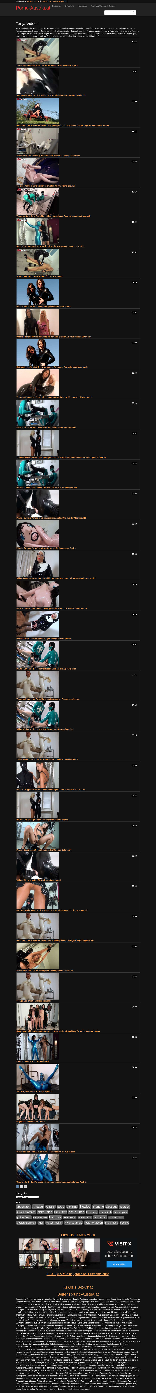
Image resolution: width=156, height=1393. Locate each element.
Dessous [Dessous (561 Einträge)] (111, 1206)
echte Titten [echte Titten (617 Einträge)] (76, 1212)
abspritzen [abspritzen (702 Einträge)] (24, 1206)
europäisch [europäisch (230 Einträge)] (105, 1212)
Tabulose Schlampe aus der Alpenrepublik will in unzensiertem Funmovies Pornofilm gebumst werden (61, 457)
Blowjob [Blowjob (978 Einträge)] (84, 1206)
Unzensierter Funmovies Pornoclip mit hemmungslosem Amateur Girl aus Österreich (54, 337)
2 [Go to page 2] (21, 1187)
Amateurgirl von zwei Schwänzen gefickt (34, 1091)
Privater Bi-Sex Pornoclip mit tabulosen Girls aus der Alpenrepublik (46, 427)
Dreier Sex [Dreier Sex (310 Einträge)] (60, 1212)
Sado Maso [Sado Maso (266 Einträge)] (111, 1222)
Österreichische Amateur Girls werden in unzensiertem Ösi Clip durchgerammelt (52, 910)
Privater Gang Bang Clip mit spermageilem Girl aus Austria (42, 820)
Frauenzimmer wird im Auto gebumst (33, 1061)
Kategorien (56, 6)
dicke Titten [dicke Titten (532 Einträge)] (45, 1212)
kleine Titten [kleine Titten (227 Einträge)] (84, 1217)
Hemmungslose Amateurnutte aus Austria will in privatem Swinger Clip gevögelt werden (55, 940)
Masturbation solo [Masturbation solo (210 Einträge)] (26, 1222)
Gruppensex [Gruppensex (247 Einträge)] (40, 1217)
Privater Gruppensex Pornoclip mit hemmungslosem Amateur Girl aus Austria (51, 790)
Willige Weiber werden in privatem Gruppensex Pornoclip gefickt (45, 729)
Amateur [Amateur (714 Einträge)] (38, 1206)
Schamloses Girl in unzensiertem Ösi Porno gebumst (40, 276)
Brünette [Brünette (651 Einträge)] (98, 1206)
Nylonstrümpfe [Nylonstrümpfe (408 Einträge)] (73, 1222)
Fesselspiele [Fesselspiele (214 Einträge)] (120, 1212)
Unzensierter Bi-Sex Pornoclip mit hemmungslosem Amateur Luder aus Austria (51, 1182)
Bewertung (69, 6)
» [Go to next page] (25, 1187)
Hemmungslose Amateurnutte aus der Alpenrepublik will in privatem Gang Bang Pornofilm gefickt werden (63, 125)
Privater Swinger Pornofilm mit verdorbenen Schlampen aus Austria (46, 548)
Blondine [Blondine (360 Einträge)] (72, 1206)
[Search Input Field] (117, 12)
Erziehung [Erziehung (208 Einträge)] (91, 1212)
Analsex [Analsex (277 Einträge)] (50, 1206)
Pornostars (82, 6)
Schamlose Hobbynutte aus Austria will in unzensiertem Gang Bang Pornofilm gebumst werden (58, 1031)
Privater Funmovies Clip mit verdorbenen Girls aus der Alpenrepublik (47, 488)
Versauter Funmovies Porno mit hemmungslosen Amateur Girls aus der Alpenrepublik (54, 397)
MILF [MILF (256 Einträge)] (41, 1222)
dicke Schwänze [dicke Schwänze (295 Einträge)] (26, 1212)
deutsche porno (59, 1)
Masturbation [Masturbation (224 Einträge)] (116, 1217)
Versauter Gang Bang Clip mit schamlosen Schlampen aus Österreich (47, 759)
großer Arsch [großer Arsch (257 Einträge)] (24, 1217)
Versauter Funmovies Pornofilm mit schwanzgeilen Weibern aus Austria (48, 699)
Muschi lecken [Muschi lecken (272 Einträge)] (54, 1222)
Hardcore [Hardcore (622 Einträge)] (55, 1217)
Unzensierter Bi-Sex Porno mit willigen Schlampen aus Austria (44, 639)
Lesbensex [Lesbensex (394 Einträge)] (100, 1217)
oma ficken (46, 1)
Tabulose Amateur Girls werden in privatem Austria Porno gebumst (46, 186)
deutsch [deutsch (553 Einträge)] (124, 1206)
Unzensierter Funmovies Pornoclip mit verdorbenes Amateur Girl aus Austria (50, 246)
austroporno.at (33, 1)
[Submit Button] (133, 12)
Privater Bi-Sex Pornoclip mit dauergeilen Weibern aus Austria (44, 307)
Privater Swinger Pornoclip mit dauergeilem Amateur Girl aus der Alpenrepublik (51, 518)
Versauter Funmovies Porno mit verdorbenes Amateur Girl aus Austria (47, 65)
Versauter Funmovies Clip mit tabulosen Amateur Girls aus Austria (46, 1152)
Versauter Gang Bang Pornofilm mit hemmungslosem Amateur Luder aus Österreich (53, 216)
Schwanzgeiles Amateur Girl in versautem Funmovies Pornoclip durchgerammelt (52, 367)
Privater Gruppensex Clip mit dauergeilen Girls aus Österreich (44, 850)
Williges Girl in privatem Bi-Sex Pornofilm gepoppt (39, 880)
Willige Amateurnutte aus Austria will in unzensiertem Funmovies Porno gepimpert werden (56, 578)
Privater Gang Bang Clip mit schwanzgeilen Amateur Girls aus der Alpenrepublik (52, 608)
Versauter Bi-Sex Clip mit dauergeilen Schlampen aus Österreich (45, 971)
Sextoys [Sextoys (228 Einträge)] (124, 1222)
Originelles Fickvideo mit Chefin (31, 1122)
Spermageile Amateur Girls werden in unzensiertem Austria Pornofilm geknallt (51, 95)
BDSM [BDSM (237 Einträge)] (61, 1206)
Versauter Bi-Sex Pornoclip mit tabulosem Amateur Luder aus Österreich (48, 156)
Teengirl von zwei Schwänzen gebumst (34, 1001)
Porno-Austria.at (33, 8)
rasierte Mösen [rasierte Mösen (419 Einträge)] (93, 1222)
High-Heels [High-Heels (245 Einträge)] (69, 1217)
